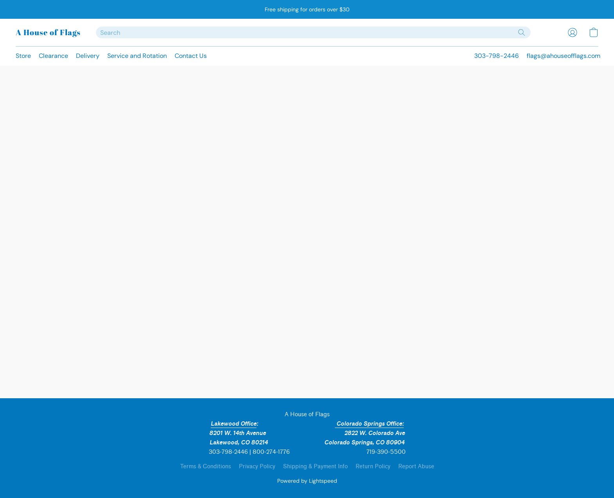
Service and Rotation (137, 56)
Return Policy (373, 466)
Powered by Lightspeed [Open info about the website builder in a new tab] (307, 480)
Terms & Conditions (205, 466)
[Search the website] (521, 32)
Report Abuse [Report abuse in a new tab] (416, 466)
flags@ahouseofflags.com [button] (563, 56)
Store (23, 56)
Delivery (87, 56)
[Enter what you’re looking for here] (313, 32)
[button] (48, 32)
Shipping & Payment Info (315, 466)
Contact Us (191, 56)
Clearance (53, 56)
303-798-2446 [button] (496, 56)
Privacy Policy (257, 466)
